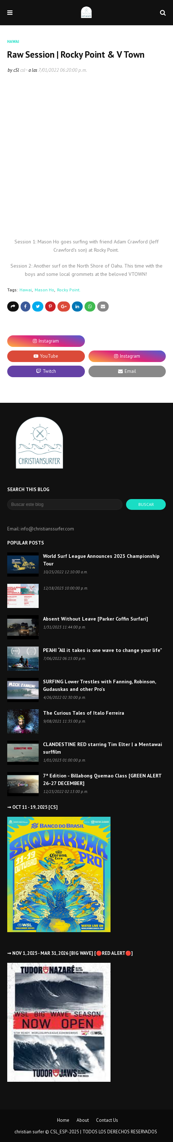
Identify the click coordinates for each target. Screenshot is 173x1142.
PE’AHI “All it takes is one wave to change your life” (102, 650)
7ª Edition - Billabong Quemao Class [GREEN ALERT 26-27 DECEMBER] (102, 779)
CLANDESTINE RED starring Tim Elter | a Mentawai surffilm (102, 748)
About (83, 1120)
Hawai (26, 289)
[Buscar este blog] (64, 504)
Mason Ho (44, 289)
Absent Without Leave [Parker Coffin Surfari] (95, 619)
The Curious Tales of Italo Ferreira (83, 713)
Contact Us (107, 1120)
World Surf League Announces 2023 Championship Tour (101, 560)
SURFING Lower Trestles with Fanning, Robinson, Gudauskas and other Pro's (99, 685)
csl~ (23, 70)
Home (63, 1120)
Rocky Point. (69, 289)
